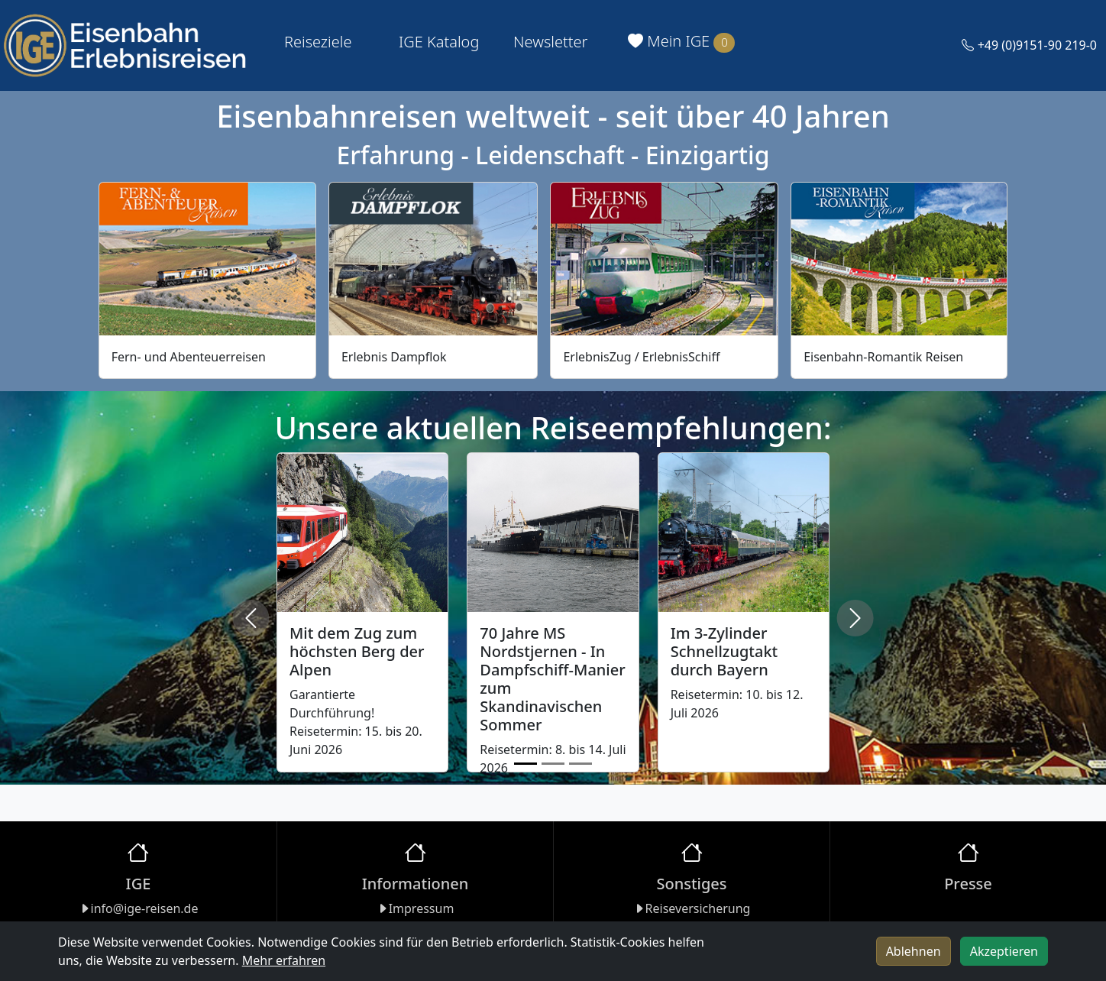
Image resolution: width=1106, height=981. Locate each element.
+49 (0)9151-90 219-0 (1029, 45)
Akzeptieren (1004, 951)
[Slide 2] (553, 763)
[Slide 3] (580, 763)
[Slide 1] (525, 763)
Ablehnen (913, 951)
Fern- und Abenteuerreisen (189, 356)
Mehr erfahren (283, 960)
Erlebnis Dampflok (394, 356)
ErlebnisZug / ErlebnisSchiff (641, 356)
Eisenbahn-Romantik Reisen (883, 356)
